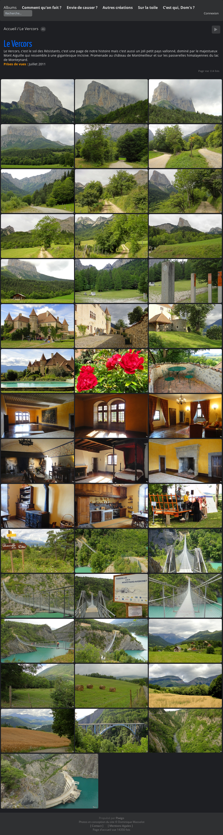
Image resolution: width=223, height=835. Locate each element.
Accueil (10, 28)
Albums (10, 7)
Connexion (211, 13)
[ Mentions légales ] (120, 826)
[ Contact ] (96, 826)
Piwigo (120, 818)
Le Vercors (28, 28)
